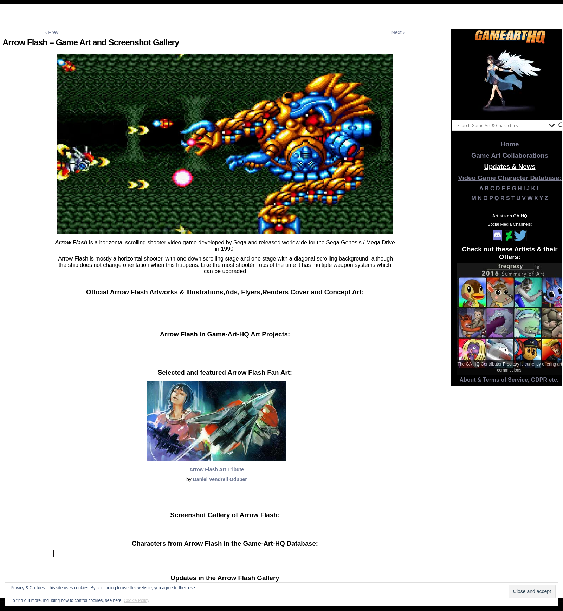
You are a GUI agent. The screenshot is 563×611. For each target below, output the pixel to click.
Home (510, 144)
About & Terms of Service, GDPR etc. (510, 380)
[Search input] (501, 125)
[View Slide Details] (510, 80)
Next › (398, 32)
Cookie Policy (136, 600)
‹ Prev (51, 32)
